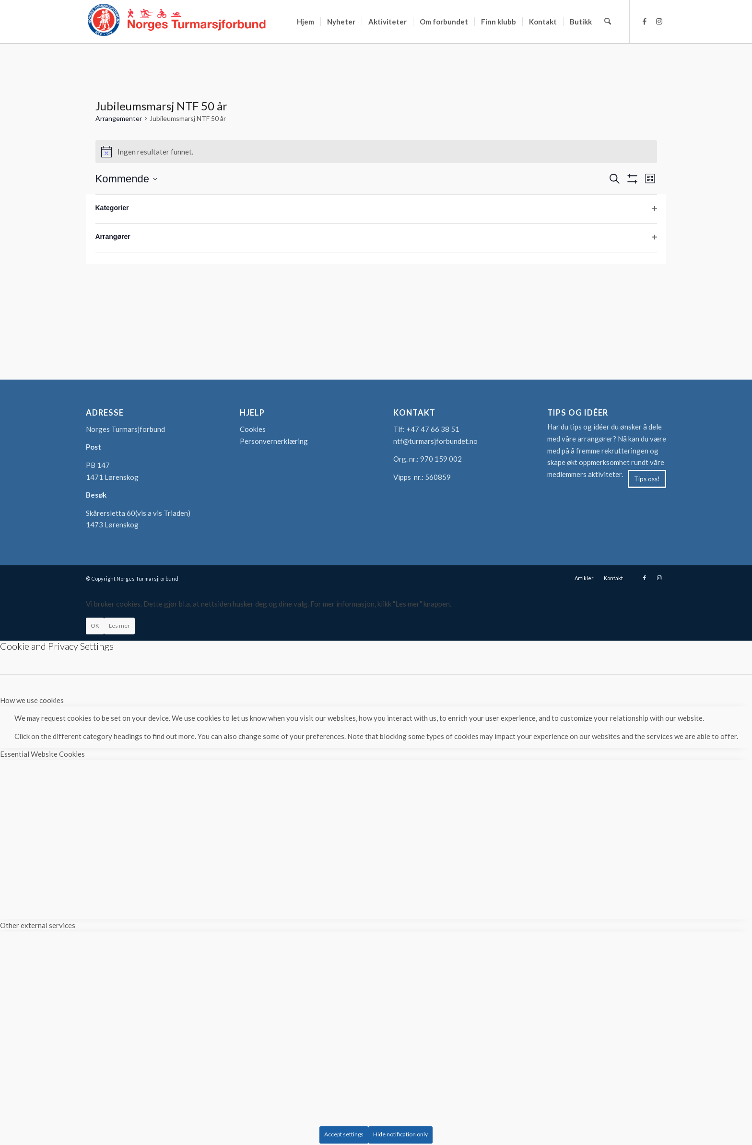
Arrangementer (118, 118)
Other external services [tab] (37, 925)
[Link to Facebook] (644, 21)
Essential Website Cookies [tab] (42, 754)
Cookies (253, 429)
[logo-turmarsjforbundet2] (177, 21)
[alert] (376, 151)
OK (95, 625)
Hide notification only (400, 1134)
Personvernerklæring (274, 441)
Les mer (119, 625)
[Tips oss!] (647, 479)
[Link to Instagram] (659, 21)
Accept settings (344, 1134)
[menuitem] (306, 21)
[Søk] (608, 21)
